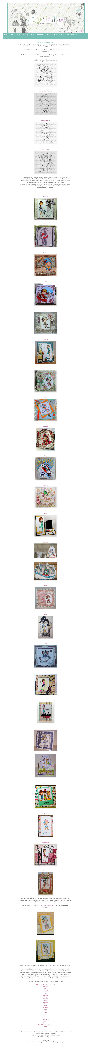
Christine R (45, 1019)
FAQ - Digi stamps (37, 34)
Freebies (48, 34)
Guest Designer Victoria (47, 905)
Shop (12, 34)
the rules (48, 1031)
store (61, 900)
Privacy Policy (8, 38)
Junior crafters (59, 34)
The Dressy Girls (72, 34)
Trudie (45, 1005)
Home (6, 34)
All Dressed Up (40, 984)
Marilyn (45, 986)
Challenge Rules (22, 34)
